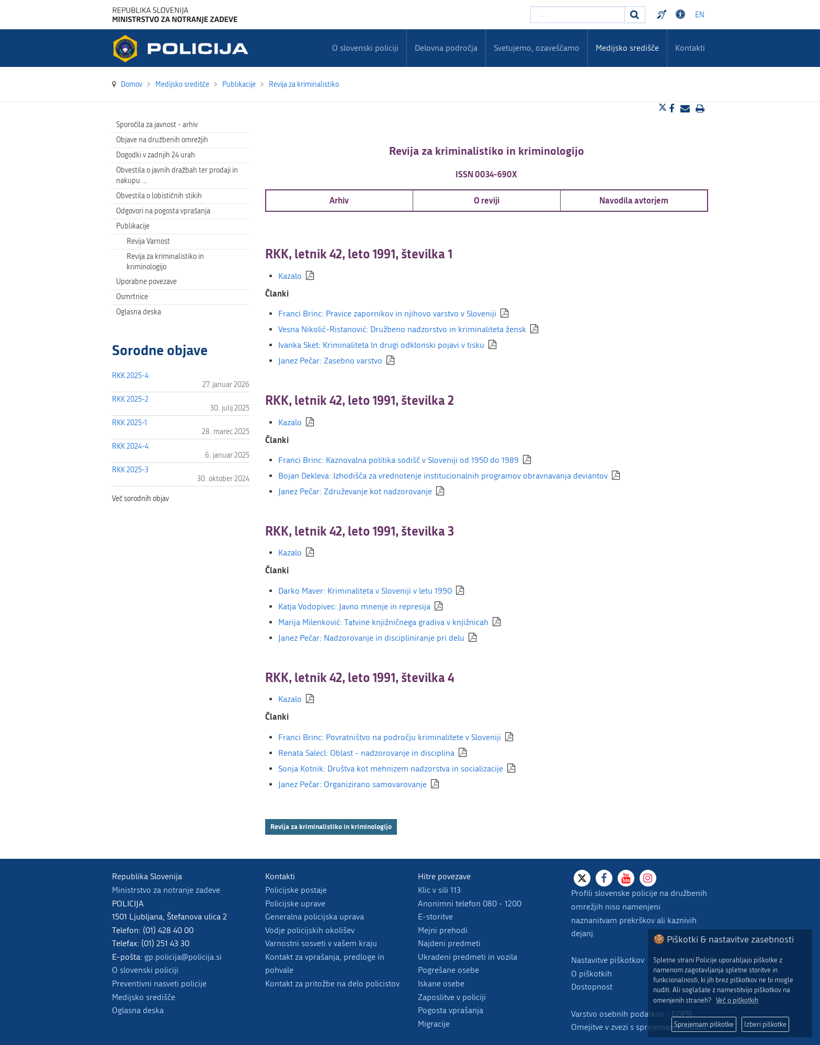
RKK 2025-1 (129, 422)
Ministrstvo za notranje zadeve (166, 890)
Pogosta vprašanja (450, 1010)
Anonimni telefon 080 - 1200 (469, 903)
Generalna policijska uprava (314, 917)
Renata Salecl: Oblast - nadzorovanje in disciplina (366, 753)
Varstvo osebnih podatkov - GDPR (631, 1014)
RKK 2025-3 (130, 469)
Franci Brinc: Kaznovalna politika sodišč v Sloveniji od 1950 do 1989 (398, 460)
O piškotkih (591, 974)
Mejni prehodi (443, 930)
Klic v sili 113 (439, 890)
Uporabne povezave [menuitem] (146, 281)
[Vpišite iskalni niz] (577, 14)
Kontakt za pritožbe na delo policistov (332, 984)
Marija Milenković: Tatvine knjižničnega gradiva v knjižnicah (383, 622)
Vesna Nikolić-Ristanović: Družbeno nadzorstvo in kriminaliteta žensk (402, 329)
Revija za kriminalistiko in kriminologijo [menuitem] (165, 261)
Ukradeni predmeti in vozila (467, 957)
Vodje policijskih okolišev (310, 930)
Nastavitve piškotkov (607, 960)
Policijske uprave (295, 903)
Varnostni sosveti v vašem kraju (321, 943)
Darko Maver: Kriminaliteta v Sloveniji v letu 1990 (365, 591)
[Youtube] (626, 878)
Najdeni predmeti (449, 943)
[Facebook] (604, 878)
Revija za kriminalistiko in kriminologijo (331, 826)
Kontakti (690, 48)
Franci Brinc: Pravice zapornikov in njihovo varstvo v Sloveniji (387, 314)
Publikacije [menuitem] (133, 226)
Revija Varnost (148, 241)
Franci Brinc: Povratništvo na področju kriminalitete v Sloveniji (389, 737)
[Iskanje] (634, 14)
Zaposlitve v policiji (452, 997)
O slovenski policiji (145, 970)
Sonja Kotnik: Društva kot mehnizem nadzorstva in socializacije (390, 769)
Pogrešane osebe (448, 970)
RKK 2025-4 (130, 375)
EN (699, 14)
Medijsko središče (143, 997)
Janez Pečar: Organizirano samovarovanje (352, 784)
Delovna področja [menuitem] (446, 48)
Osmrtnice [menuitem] (132, 296)
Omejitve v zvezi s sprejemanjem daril (638, 1027)
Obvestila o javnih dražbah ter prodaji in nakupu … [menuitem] (177, 175)
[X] (582, 878)
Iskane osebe (441, 984)
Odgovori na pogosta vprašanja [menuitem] (163, 211)
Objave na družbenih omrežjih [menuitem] (162, 139)
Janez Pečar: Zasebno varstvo (330, 361)
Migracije (434, 1024)
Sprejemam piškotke (704, 1024)
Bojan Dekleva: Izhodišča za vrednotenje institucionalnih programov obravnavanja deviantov (443, 476)
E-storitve (435, 917)
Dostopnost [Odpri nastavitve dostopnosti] (682, 14)
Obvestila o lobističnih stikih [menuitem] (159, 195)
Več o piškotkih (737, 1000)
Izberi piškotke (765, 1024)
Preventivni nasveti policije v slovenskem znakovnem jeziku (663, 14)
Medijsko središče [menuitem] (627, 48)
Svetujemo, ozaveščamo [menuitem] (536, 48)
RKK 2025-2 (130, 399)
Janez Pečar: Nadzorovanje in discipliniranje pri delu (371, 638)
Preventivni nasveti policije (159, 984)
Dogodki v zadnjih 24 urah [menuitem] (155, 155)
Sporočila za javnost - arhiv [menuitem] (157, 124)
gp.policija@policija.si (183, 957)
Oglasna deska (138, 312)
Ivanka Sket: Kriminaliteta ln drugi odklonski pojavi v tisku (381, 345)
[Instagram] (648, 878)
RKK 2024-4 (130, 446)
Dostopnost (591, 987)
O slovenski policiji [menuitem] (365, 48)
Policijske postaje (296, 890)
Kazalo (290, 276)
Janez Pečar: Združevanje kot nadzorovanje (355, 491)
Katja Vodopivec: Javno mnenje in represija (354, 606)
